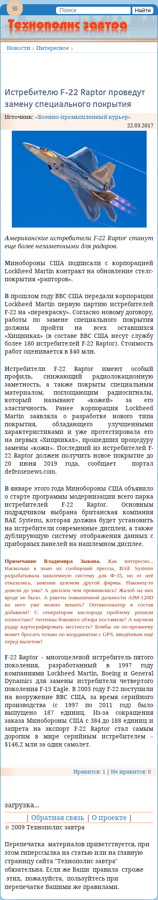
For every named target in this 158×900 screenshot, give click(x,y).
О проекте (109, 817)
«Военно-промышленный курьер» (83, 117)
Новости (18, 48)
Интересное (52, 48)
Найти (143, 10)
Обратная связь (58, 817)
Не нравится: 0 (131, 771)
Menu (15, 15)
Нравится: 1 (89, 771)
